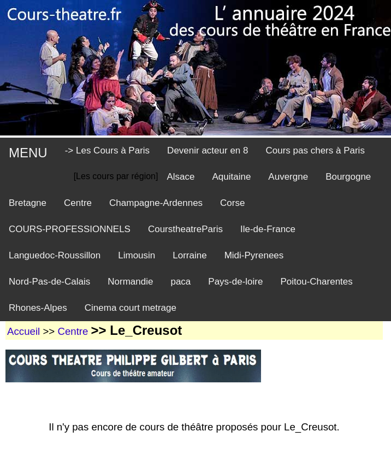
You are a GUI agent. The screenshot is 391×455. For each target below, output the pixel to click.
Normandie (130, 281)
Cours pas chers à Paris (314, 150)
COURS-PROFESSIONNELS (70, 229)
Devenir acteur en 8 (207, 150)
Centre (78, 203)
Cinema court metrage (130, 308)
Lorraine (189, 255)
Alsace (180, 177)
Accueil (23, 331)
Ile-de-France (267, 229)
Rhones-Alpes (38, 308)
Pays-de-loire (235, 281)
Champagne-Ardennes (156, 203)
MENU (28, 152)
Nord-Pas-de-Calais (49, 281)
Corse (232, 203)
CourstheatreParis (185, 229)
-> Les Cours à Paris (107, 150)
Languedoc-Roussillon (54, 255)
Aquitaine (231, 177)
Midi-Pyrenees (254, 255)
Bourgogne (348, 177)
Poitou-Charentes (316, 281)
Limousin (136, 255)
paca (180, 281)
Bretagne (27, 203)
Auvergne (288, 177)
